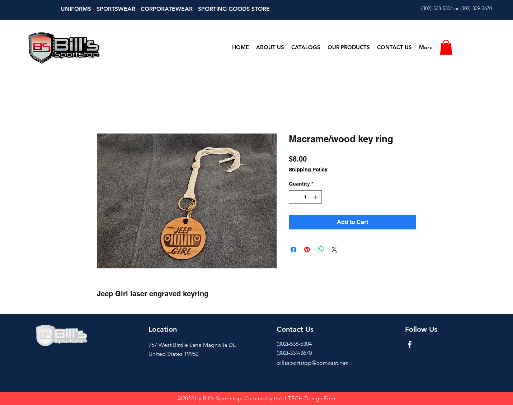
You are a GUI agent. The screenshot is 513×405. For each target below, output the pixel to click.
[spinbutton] (305, 197)
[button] (446, 47)
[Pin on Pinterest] (307, 249)
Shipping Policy (308, 169)
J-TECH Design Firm (309, 398)
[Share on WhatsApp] (320, 249)
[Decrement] (294, 197)
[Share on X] (334, 249)
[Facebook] (409, 344)
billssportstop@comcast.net (312, 362)
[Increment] (316, 197)
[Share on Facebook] (293, 249)
